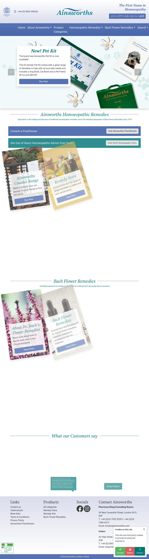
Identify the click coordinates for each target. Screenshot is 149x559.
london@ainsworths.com (117, 526)
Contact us (15, 507)
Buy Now (43, 81)
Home (21, 27)
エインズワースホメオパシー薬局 (127, 16)
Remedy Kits (49, 513)
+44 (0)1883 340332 (26, 11)
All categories (50, 507)
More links (15, 513)
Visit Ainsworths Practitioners (122, 131)
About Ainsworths (38, 27)
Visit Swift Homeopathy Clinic (122, 143)
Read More (22, 341)
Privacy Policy (17, 520)
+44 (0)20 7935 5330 (111, 519)
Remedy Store (50, 510)
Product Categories (60, 29)
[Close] (144, 529)
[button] (11, 72)
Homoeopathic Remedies (84, 27)
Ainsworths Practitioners (22, 523)
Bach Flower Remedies (119, 27)
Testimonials (16, 510)
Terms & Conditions (19, 517)
